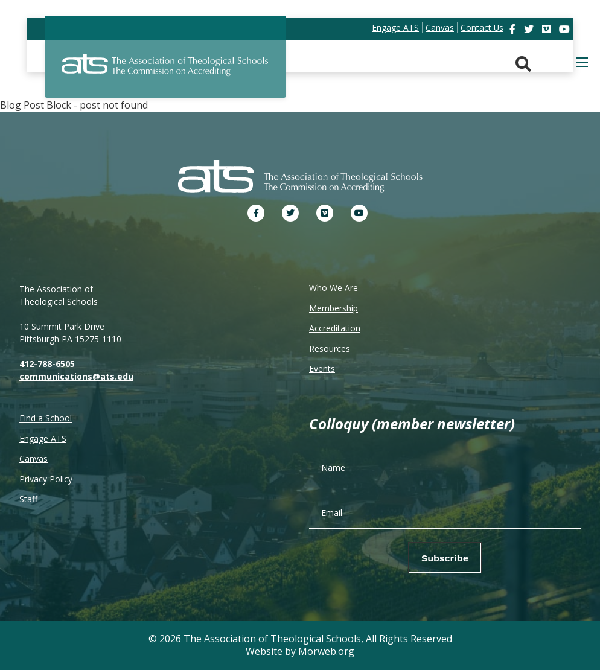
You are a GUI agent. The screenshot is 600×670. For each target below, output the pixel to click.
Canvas (33, 458)
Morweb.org (326, 651)
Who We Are (333, 287)
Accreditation (334, 328)
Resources (329, 348)
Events (322, 368)
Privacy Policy (45, 479)
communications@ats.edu (76, 376)
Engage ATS (42, 438)
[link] (513, 29)
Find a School (45, 418)
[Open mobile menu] (582, 62)
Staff (28, 499)
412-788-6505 (47, 363)
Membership (333, 308)
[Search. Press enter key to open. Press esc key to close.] (523, 64)
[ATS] (165, 71)
